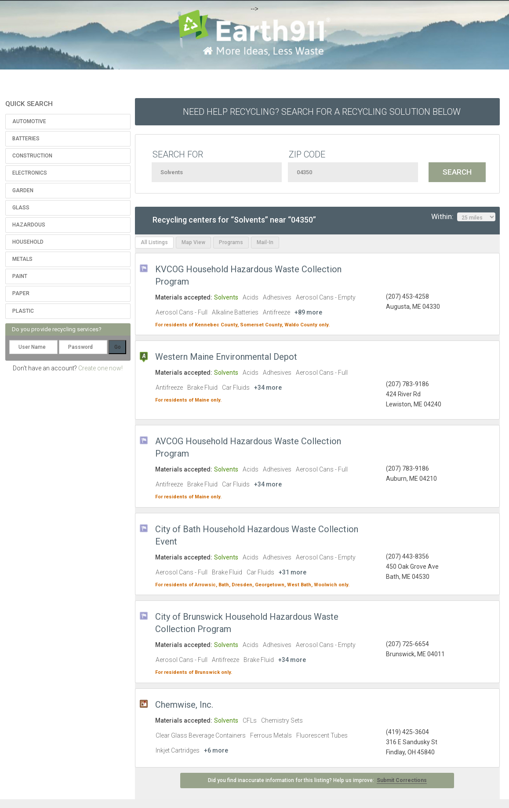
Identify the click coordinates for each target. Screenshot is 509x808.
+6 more (216, 750)
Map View (193, 242)
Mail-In (265, 242)
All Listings (154, 242)
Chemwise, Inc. (184, 704)
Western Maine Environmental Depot (226, 356)
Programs (231, 242)
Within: (463, 217)
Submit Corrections (402, 780)
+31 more (292, 572)
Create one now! (100, 368)
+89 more (308, 312)
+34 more (268, 387)
